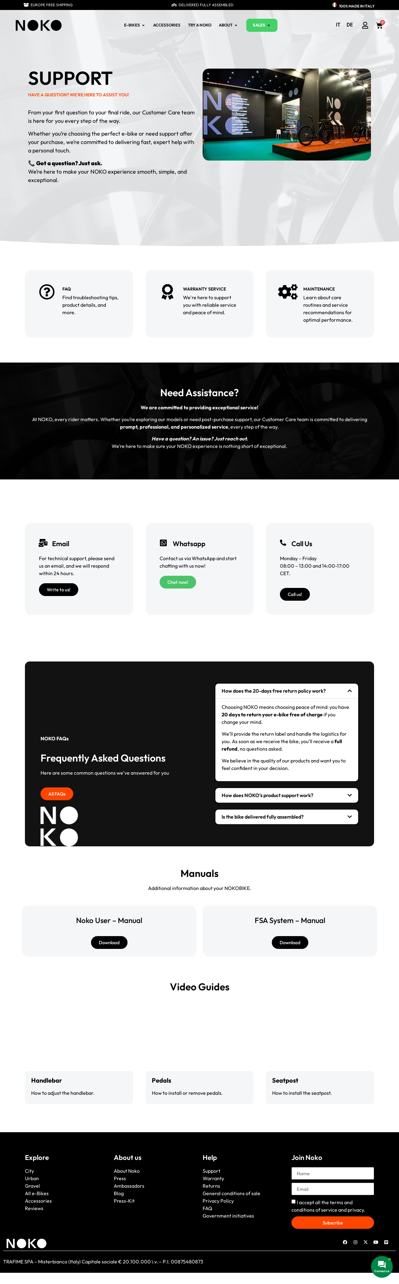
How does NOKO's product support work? (267, 795)
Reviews (34, 1208)
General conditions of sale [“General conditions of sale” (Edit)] (231, 1193)
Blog (119, 1193)
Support (211, 1171)
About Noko (127, 1171)
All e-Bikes (37, 1193)
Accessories (38, 1201)
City (29, 1171)
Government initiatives (228, 1216)
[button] (286, 691)
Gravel (32, 1186)
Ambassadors (129, 1186)
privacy (356, 1210)
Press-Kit (124, 1201)
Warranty (213, 1178)
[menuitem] (338, 25)
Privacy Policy (218, 1201)
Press (120, 1178)
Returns (211, 1186)
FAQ (207, 1208)
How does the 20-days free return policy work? (274, 691)
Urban (32, 1178)
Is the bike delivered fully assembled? (263, 817)
